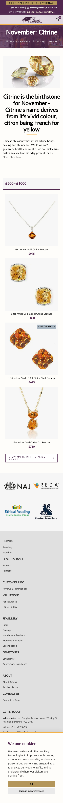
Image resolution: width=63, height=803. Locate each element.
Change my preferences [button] (31, 791)
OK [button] (31, 784)
